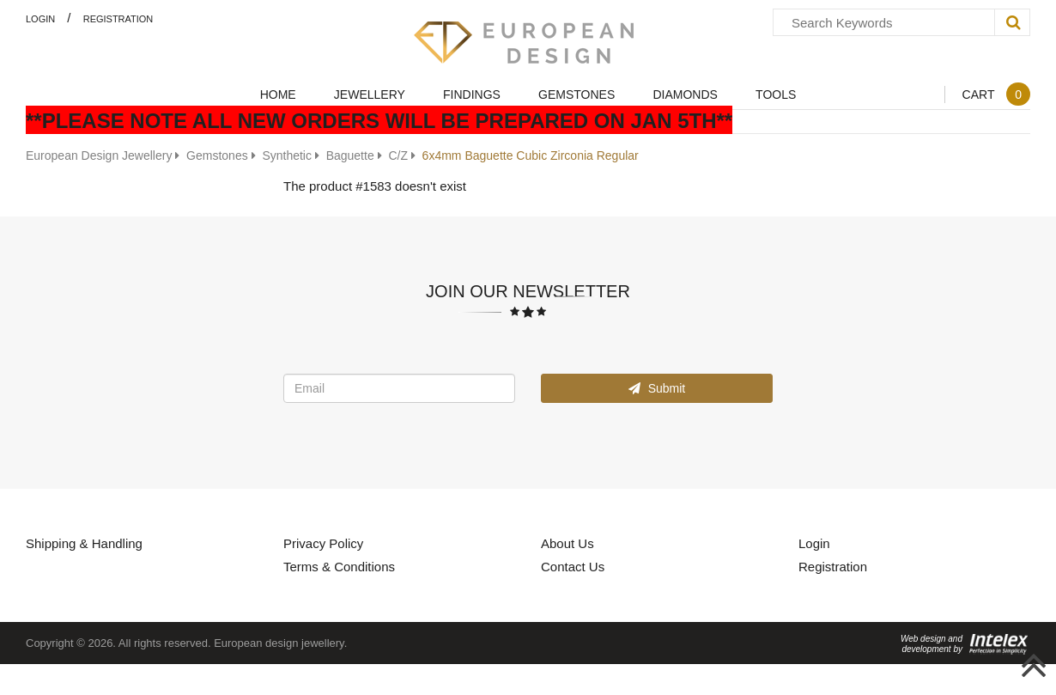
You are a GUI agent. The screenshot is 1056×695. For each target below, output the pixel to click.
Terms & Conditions (339, 566)
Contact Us (572, 566)
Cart (996, 94)
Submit (656, 388)
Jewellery (369, 94)
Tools (776, 94)
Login (40, 18)
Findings (472, 94)
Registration (118, 18)
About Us (567, 543)
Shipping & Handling (84, 543)
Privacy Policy (323, 543)
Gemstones (576, 94)
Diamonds (684, 94)
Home (278, 94)
